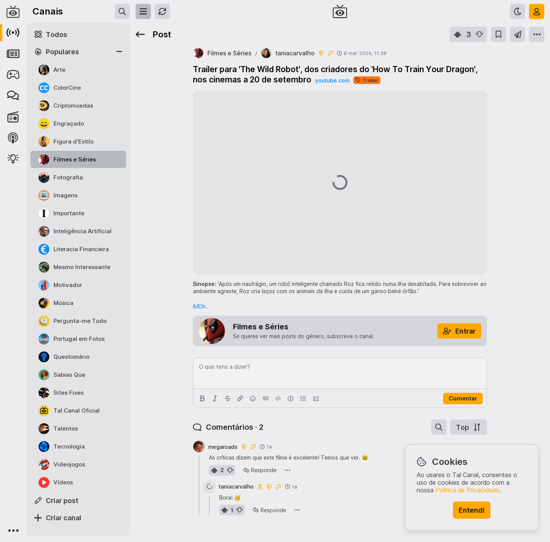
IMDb (199, 306)
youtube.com (332, 80)
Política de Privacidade (467, 490)
